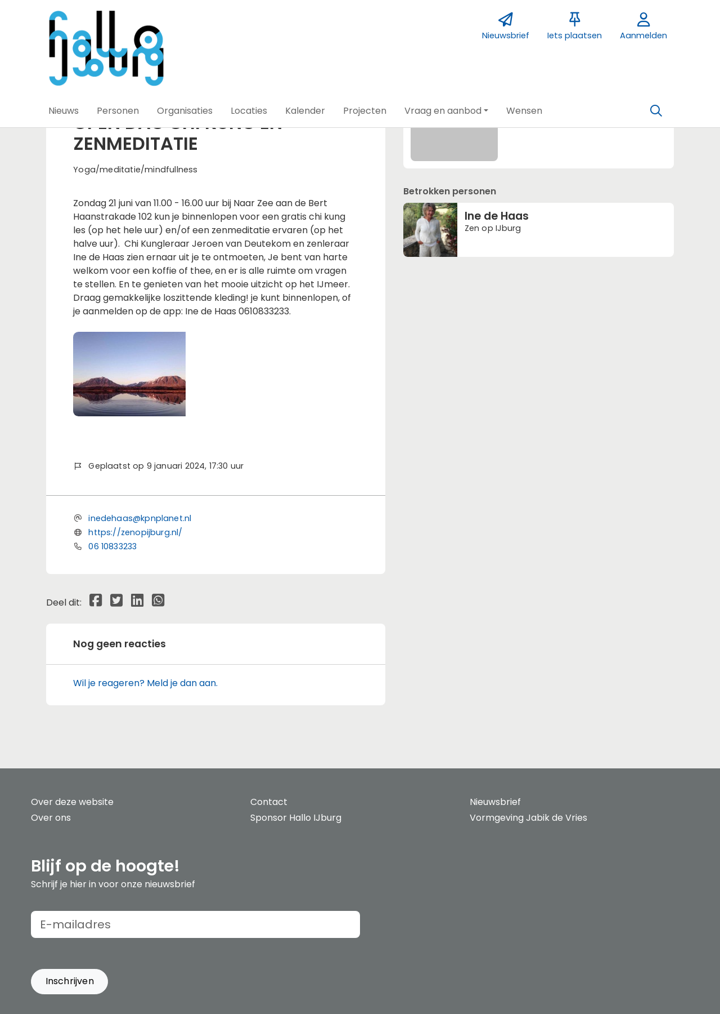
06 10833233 (112, 546)
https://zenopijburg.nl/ (135, 532)
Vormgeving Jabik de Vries (528, 817)
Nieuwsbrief (495, 801)
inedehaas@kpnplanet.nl (139, 518)
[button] (63, 111)
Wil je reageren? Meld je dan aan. (145, 683)
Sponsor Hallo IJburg (295, 817)
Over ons (51, 817)
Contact (268, 801)
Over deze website (72, 801)
